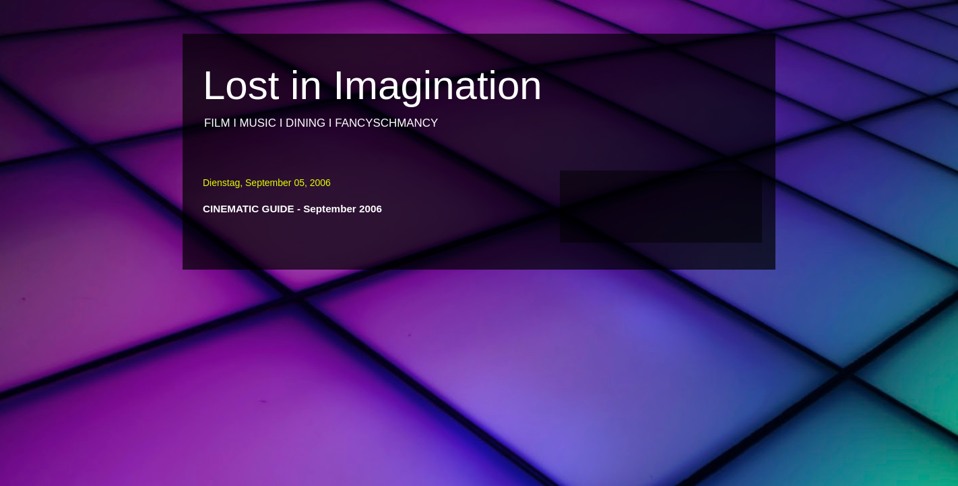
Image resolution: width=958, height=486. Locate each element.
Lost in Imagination (372, 85)
